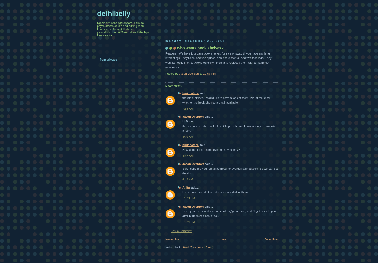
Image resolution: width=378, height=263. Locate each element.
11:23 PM (188, 198)
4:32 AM (187, 155)
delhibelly (113, 13)
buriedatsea (190, 93)
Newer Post (172, 239)
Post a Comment (181, 231)
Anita (186, 187)
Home (222, 239)
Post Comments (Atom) (198, 247)
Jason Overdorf (193, 116)
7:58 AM (187, 108)
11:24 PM (188, 221)
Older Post (271, 239)
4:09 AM (187, 136)
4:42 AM (187, 179)
